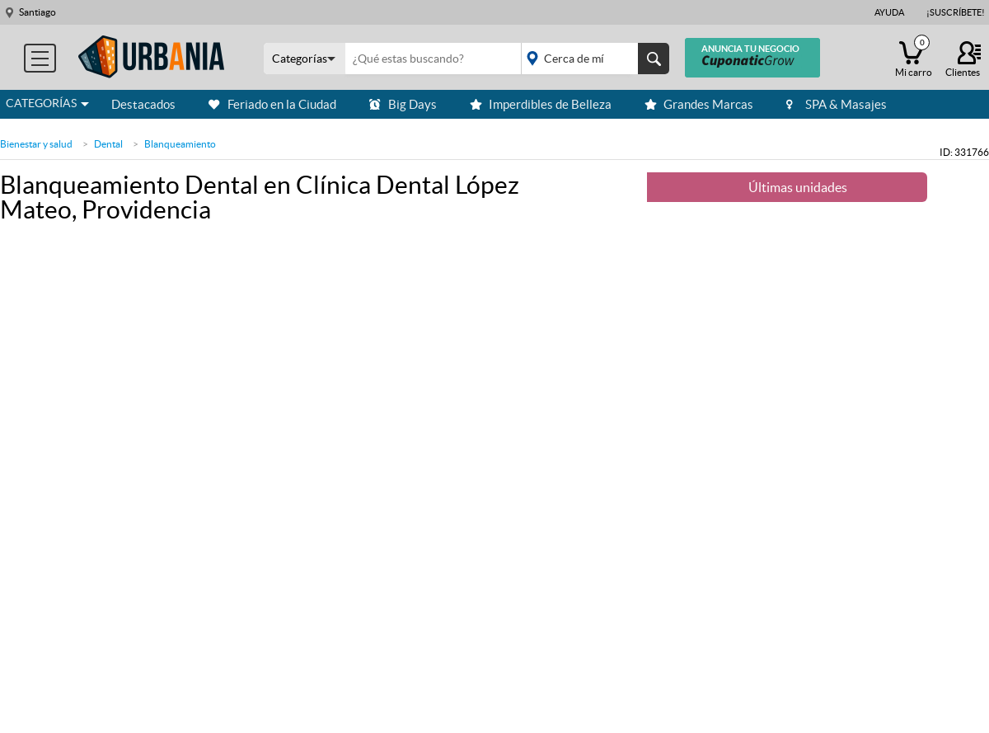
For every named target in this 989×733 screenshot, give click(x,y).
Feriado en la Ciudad (272, 104)
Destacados (143, 104)
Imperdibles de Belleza (541, 104)
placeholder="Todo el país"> (592, 58)
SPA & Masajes (836, 104)
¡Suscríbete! (955, 12)
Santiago (37, 12)
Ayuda (889, 12)
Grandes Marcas (698, 104)
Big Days (403, 104)
